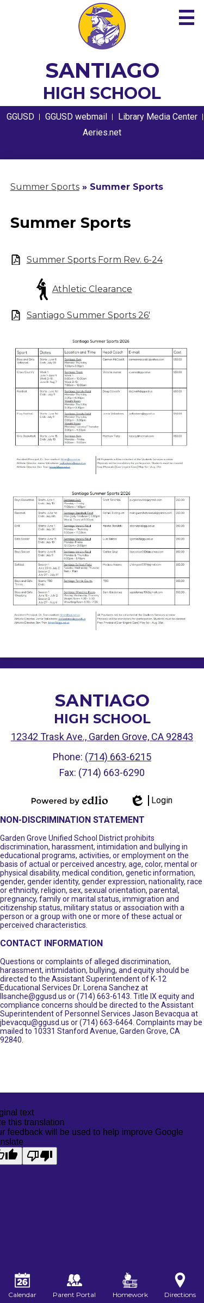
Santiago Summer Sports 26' (88, 315)
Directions (180, 1286)
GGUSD (20, 116)
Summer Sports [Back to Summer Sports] (44, 187)
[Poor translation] (39, 1156)
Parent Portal (74, 1286)
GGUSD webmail (76, 116)
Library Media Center (157, 116)
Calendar (22, 1286)
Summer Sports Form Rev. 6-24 (95, 260)
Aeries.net (102, 132)
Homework (130, 1286)
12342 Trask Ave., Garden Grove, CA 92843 (102, 736)
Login (150, 800)
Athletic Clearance (92, 289)
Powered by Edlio (70, 800)
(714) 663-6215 (118, 756)
